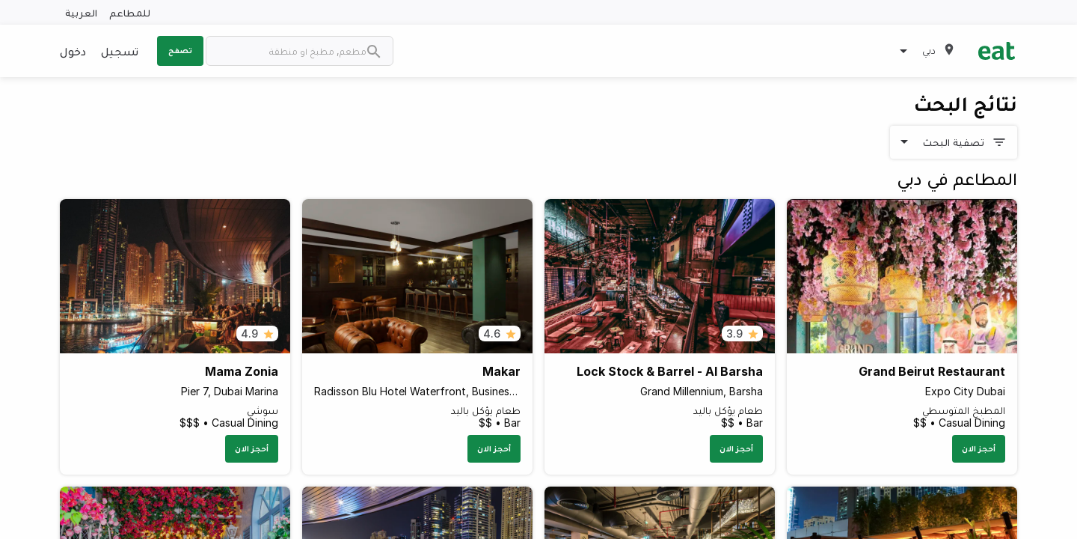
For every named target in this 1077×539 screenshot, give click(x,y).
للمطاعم (129, 12)
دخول (73, 50)
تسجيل (119, 50)
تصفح (180, 50)
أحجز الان (978, 448)
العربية (81, 12)
